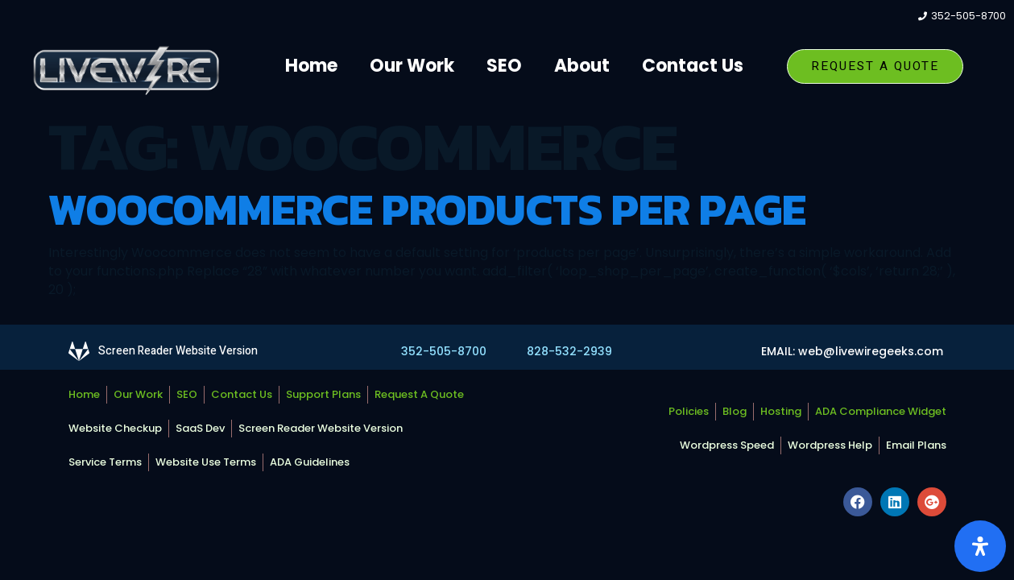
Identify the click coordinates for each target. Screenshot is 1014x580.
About (582, 65)
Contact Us (692, 65)
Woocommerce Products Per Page (427, 209)
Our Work (412, 65)
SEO (504, 65)
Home (311, 65)
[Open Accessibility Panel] (980, 546)
